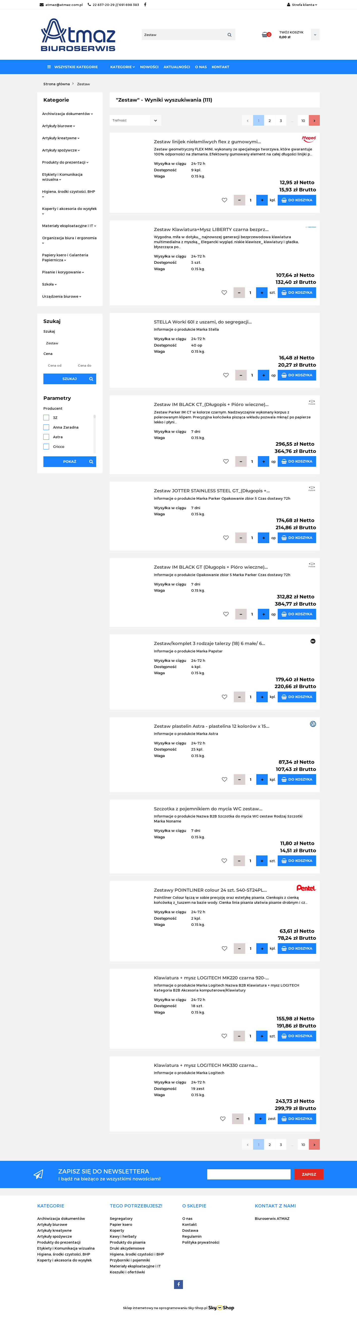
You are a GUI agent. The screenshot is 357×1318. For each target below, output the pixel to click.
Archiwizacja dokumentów (67, 114)
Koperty (117, 1230)
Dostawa (190, 1230)
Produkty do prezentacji (65, 162)
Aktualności (177, 67)
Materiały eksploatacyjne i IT (69, 226)
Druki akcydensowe (127, 1248)
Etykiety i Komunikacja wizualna (62, 176)
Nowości (149, 67)
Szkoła (49, 284)
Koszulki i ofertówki (127, 1272)
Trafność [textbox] (119, 120)
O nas (201, 67)
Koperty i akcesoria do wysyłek (69, 210)
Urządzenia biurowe (61, 296)
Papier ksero (121, 1224)
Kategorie (122, 67)
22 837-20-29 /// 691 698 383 (113, 5)
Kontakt (220, 67)
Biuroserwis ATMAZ (272, 1218)
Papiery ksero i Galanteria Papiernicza (65, 257)
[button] (50, 1206)
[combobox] (135, 120)
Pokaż (69, 461)
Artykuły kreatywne (61, 138)
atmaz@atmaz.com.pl (61, 5)
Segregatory (121, 1218)
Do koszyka (296, 200)
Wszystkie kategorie (72, 67)
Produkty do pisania (128, 1242)
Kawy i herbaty (123, 1236)
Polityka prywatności (200, 1242)
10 (303, 120)
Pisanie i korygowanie (63, 272)
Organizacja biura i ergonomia (69, 240)
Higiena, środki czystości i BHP (137, 1254)
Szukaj (69, 379)
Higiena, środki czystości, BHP (68, 193)
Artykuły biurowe (58, 126)
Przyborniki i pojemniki (130, 1260)
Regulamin (192, 1236)
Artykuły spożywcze (61, 150)
